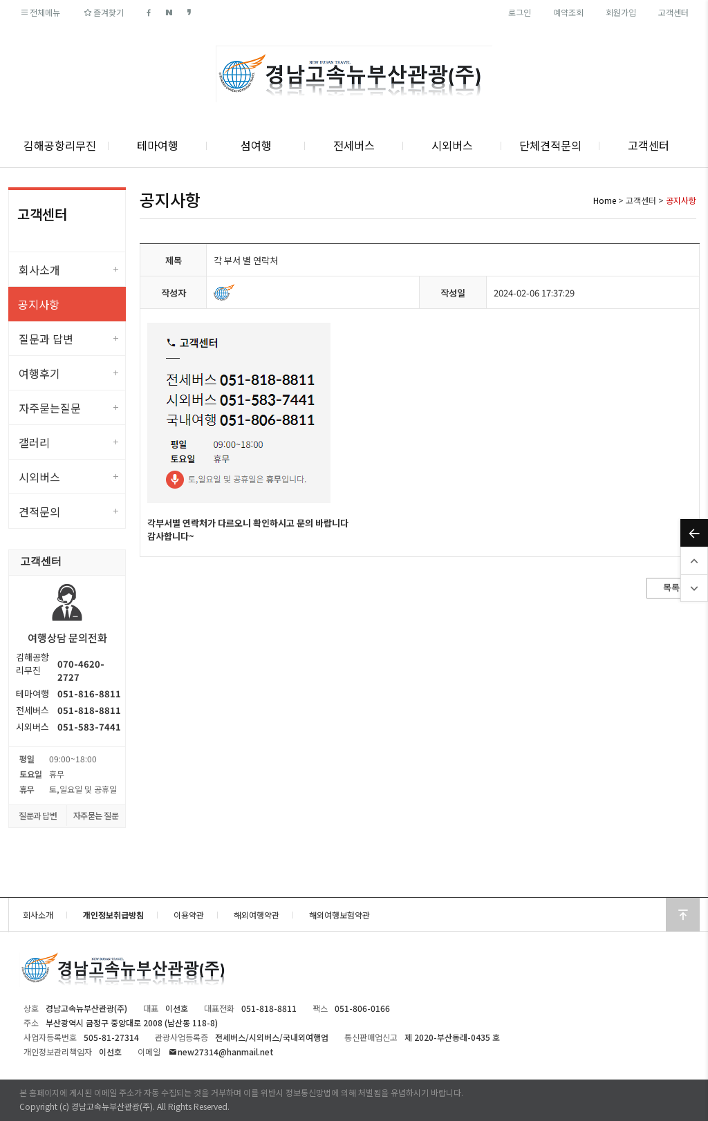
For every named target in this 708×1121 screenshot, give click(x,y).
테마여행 (157, 145)
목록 (671, 587)
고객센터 (673, 12)
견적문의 (39, 511)
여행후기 (39, 373)
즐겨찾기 (102, 12)
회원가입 (621, 12)
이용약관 (189, 915)
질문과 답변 (46, 338)
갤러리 (34, 442)
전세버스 (354, 145)
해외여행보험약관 (339, 915)
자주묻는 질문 (96, 815)
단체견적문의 (550, 145)
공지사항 (38, 304)
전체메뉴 (39, 12)
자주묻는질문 (50, 407)
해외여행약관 (256, 915)
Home (604, 200)
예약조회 (568, 12)
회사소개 (39, 269)
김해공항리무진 (60, 145)
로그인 (519, 12)
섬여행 (256, 145)
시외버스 (452, 145)
